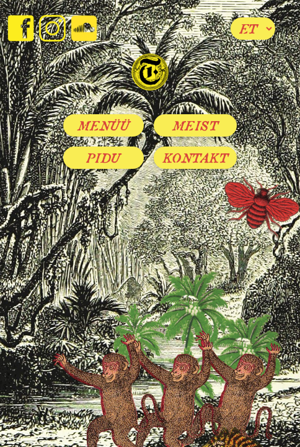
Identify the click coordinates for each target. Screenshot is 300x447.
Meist (195, 125)
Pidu (103, 158)
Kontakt (195, 158)
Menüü (103, 125)
